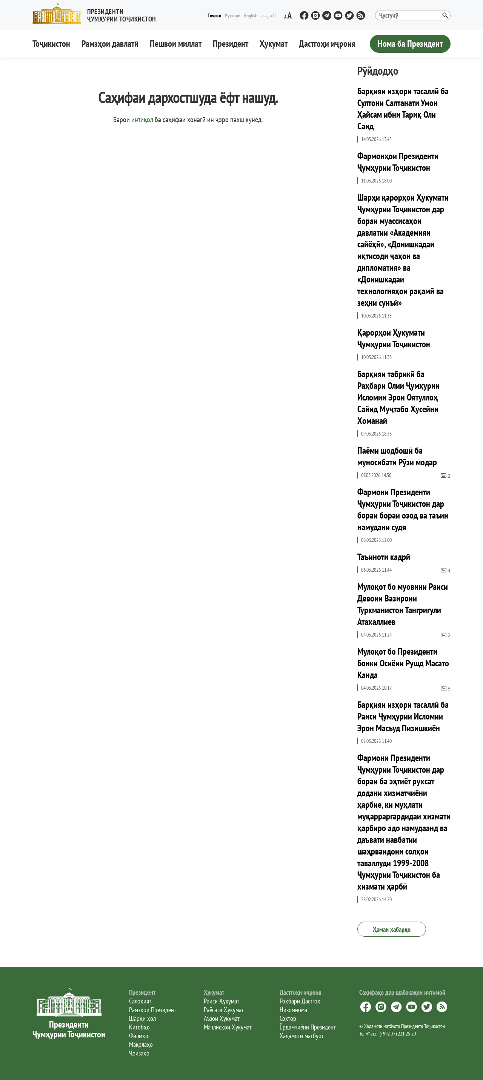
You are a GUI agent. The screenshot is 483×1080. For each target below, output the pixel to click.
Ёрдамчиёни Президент (308, 1027)
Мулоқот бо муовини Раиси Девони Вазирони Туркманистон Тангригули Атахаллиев (402, 604)
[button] (97, 14)
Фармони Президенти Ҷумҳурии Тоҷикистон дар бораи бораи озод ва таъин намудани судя (402, 509)
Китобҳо (139, 1027)
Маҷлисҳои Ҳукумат (228, 1027)
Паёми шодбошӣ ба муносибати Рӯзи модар (397, 456)
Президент (230, 43)
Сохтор (288, 1018)
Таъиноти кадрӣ (383, 557)
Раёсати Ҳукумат (224, 1009)
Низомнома (293, 1009)
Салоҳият (140, 1001)
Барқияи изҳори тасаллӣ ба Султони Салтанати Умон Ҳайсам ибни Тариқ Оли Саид (403, 108)
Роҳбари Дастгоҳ (300, 1001)
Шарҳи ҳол (142, 1018)
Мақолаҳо (141, 1044)
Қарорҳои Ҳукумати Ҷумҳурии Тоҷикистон (393, 338)
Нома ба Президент (410, 43)
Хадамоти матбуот (302, 1035)
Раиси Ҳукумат (221, 1001)
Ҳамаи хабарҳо (392, 929)
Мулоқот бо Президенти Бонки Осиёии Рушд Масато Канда (403, 663)
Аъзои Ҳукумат (222, 1018)
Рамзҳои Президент (152, 1009)
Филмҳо (138, 1035)
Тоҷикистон (51, 43)
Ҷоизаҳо (139, 1053)
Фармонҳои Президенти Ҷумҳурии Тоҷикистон (397, 161)
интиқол (142, 119)
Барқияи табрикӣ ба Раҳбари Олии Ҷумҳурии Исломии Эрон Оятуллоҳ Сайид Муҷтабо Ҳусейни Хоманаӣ (398, 397)
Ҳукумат (274, 43)
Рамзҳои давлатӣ (110, 43)
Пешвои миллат (176, 43)
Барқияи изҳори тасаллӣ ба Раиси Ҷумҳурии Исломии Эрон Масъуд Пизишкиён (403, 716)
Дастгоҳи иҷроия (327, 43)
